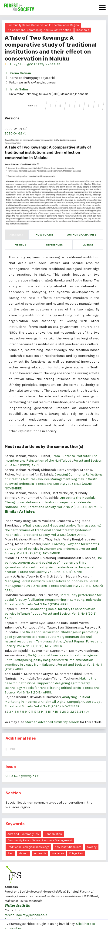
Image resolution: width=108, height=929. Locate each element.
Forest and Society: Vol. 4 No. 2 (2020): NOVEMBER (42, 706)
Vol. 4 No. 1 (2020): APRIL (23, 776)
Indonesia (82, 30)
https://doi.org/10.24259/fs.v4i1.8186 (33, 64)
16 (49, 712)
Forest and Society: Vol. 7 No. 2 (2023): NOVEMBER (65, 507)
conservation (53, 834)
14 (42, 712)
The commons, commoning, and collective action (39, 30)
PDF (13, 749)
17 (52, 712)
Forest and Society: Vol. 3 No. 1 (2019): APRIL (54, 535)
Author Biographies (81, 234)
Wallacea (58, 853)
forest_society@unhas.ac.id (26, 915)
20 (64, 712)
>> (87, 712)
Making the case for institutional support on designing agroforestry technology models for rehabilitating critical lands (50, 683)
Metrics (20, 244)
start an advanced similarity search (52, 722)
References (54, 244)
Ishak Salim (16, 89)
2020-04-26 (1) (16, 133)
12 (35, 712)
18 (56, 712)
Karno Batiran (18, 73)
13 (38, 712)
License (88, 244)
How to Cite (44, 234)
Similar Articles (20, 511)
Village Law (76, 853)
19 (60, 712)
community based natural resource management (39, 840)
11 (32, 712)
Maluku (23, 853)
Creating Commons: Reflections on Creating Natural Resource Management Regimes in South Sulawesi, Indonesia (54, 479)
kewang (92, 847)
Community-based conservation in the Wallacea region (43, 25)
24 (81, 712)
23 (77, 712)
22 (72, 712)
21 (68, 712)
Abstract (17, 234)
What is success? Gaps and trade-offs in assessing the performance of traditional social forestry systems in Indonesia (53, 530)
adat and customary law (23, 834)
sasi (10, 853)
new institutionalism (68, 847)
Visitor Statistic (17, 905)
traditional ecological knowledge (28, 847)
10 (28, 712)
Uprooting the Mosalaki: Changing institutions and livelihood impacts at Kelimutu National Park (50, 502)
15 (45, 712)
